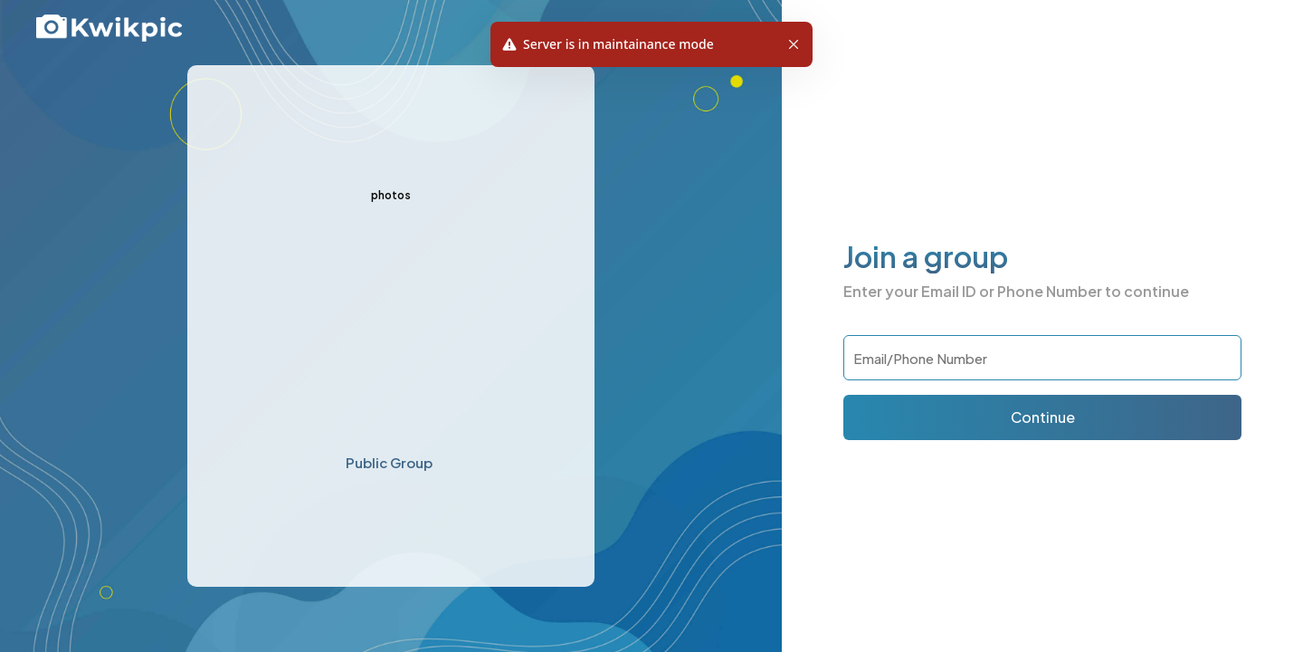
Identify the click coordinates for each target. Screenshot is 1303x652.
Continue (1043, 417)
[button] (793, 44)
